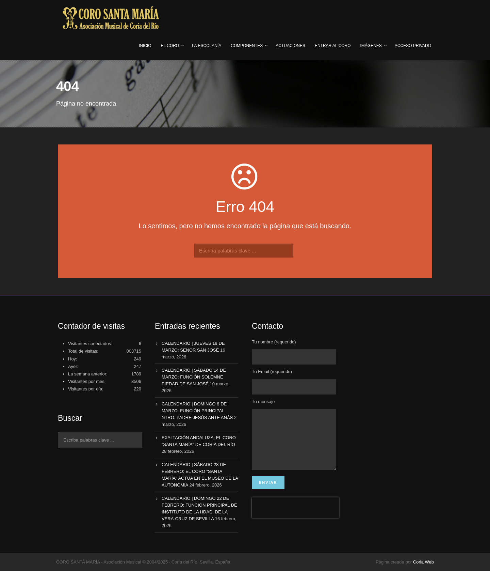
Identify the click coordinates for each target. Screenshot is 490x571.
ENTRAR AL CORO (333, 45)
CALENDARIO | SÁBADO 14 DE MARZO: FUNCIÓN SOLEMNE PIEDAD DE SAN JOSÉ (194, 377)
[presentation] (295, 518)
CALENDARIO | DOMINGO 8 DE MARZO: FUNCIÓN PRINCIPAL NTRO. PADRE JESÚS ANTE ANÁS (197, 410)
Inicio (145, 45)
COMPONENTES (247, 45)
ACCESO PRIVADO (413, 45)
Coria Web (423, 562)
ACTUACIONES (290, 45)
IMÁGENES (371, 45)
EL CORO (170, 45)
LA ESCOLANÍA (206, 45)
